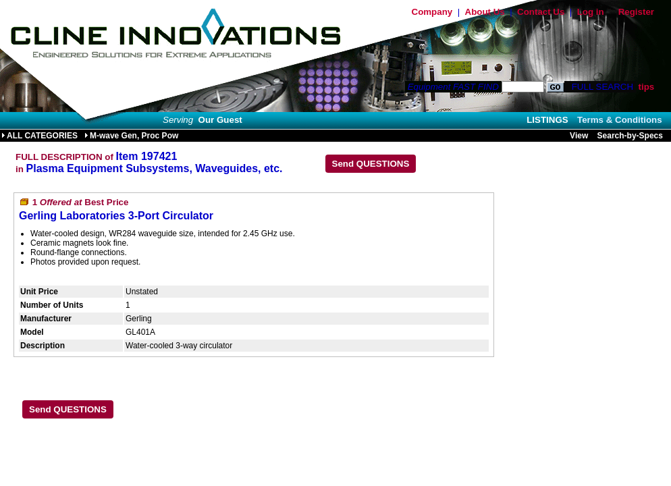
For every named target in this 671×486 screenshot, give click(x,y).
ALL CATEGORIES (39, 135)
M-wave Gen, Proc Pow (131, 135)
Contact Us (540, 12)
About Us (485, 12)
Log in (590, 12)
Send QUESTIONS (371, 164)
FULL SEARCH (601, 87)
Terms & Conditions (619, 120)
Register (636, 12)
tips (646, 87)
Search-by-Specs (630, 135)
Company (432, 12)
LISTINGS (547, 120)
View (579, 135)
